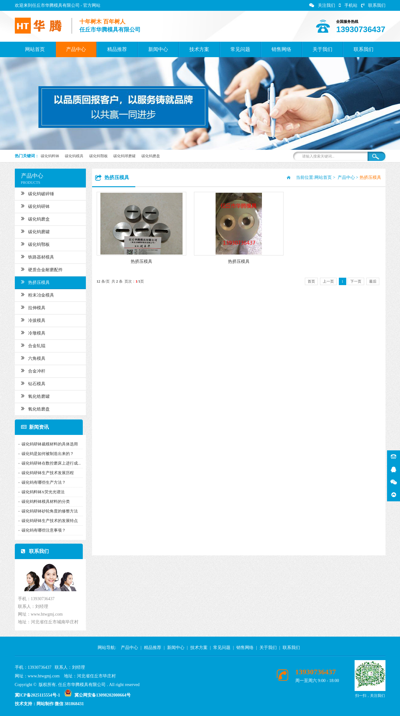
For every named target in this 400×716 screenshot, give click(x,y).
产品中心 (76, 49)
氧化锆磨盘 (31, 408)
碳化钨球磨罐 (124, 156)
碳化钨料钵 (50, 156)
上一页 (328, 281)
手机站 (348, 5)
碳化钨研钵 (31, 206)
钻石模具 (29, 383)
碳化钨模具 (74, 156)
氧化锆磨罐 (31, 396)
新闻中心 (158, 49)
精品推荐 (117, 49)
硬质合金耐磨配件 (37, 269)
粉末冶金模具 (33, 294)
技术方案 (199, 49)
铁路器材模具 (33, 256)
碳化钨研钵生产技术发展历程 (43, 472)
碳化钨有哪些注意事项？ (39, 530)
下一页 (355, 281)
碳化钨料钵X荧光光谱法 (38, 492)
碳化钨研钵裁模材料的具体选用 (45, 444)
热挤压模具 (31, 282)
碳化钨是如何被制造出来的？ (43, 453)
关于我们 (322, 49)
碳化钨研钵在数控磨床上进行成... (47, 463)
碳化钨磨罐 (31, 231)
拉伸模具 (29, 307)
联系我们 (373, 5)
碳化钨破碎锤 (33, 193)
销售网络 (281, 49)
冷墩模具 (29, 332)
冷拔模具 (29, 320)
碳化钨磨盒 (31, 218)
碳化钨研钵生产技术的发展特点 (45, 520)
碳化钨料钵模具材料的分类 (41, 501)
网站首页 (35, 49)
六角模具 (29, 358)
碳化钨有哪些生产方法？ (39, 482)
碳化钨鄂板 (98, 156)
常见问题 (240, 49)
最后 (373, 281)
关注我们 (322, 5)
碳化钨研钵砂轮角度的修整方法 (45, 511)
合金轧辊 (29, 345)
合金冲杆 (29, 370)
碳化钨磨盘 (150, 156)
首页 (311, 281)
